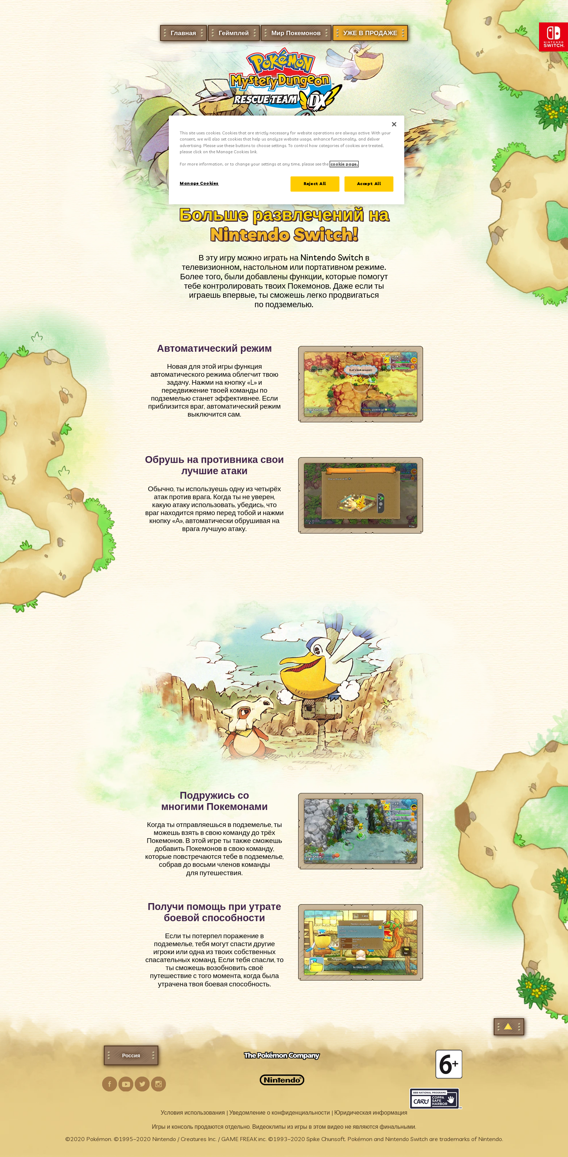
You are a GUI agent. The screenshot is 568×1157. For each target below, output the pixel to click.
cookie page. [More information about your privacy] (344, 164)
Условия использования (193, 1112)
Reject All (315, 183)
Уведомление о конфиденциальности (279, 1112)
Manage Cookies (199, 183)
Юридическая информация (371, 1112)
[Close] (394, 124)
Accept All (369, 183)
